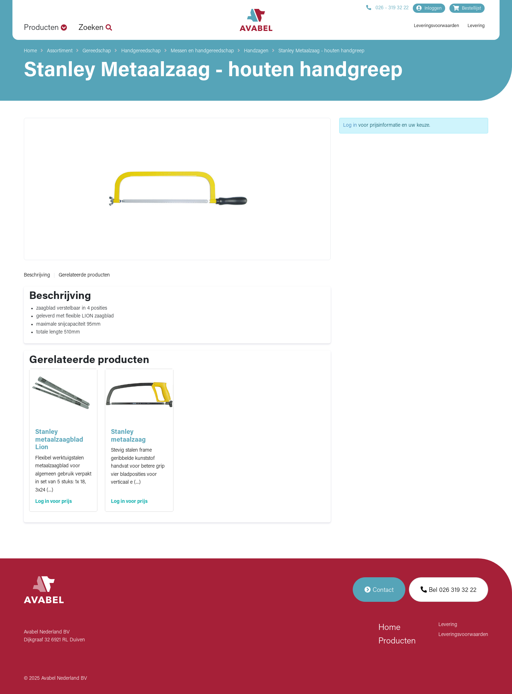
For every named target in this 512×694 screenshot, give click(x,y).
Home (30, 51)
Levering (476, 25)
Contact (379, 589)
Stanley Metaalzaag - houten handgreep (321, 51)
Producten (397, 641)
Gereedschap (96, 51)
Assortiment (60, 51)
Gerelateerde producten (84, 275)
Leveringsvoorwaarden (436, 25)
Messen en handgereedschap (202, 51)
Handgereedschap (141, 51)
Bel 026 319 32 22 (448, 589)
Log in (350, 125)
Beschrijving (37, 275)
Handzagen (256, 51)
